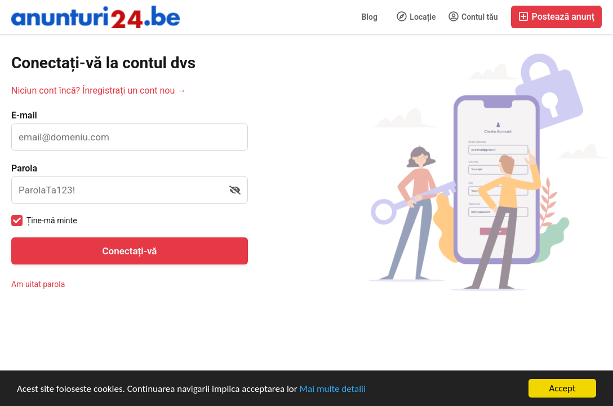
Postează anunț (556, 16)
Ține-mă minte (51, 220)
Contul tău (473, 16)
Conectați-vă (130, 251)
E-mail (24, 115)
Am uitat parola (38, 284)
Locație (416, 16)
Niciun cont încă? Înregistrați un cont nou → (98, 90)
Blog (369, 16)
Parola (24, 168)
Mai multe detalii (333, 389)
